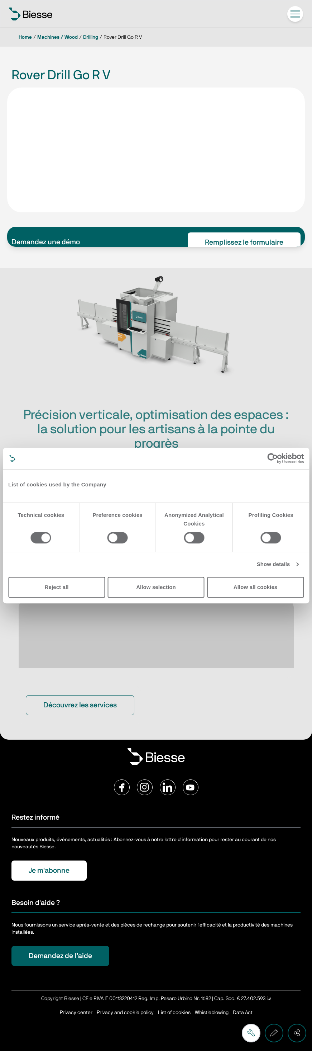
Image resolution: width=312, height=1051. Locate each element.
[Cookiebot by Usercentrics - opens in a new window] (272, 458)
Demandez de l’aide (60, 956)
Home (25, 37)
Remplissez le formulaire (244, 242)
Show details (273, 564)
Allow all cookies (256, 587)
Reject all (57, 587)
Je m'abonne (49, 870)
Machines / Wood (57, 37)
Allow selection (156, 587)
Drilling (90, 37)
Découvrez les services (80, 705)
